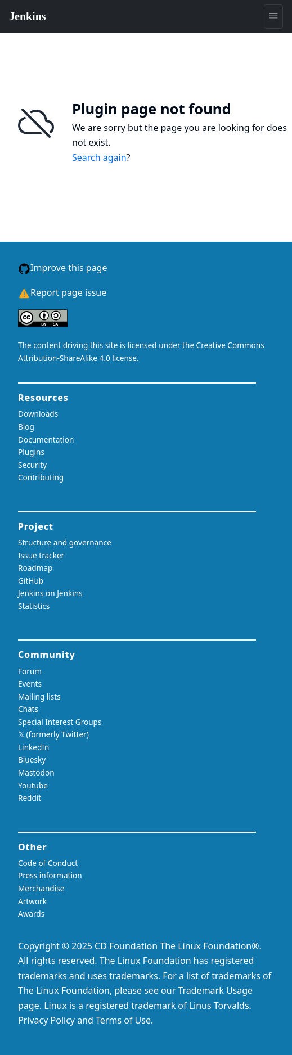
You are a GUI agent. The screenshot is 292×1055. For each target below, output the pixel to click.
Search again (99, 157)
